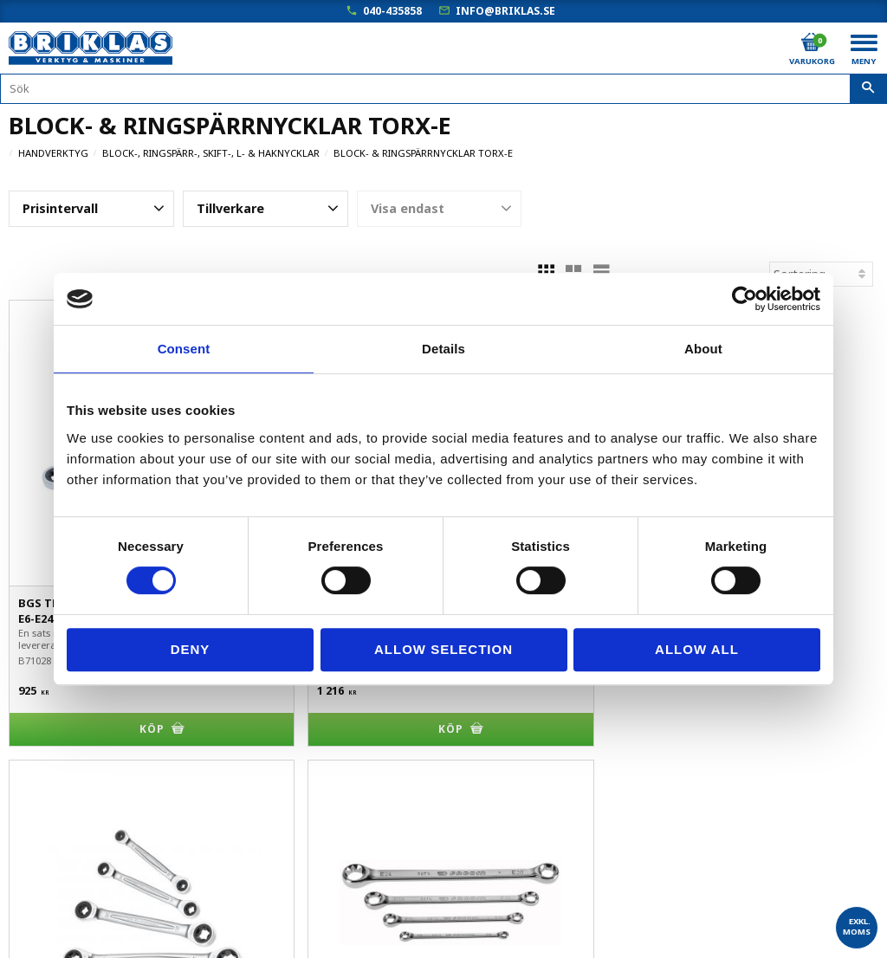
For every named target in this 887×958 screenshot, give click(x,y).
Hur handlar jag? (54, 851)
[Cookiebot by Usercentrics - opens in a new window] (744, 299)
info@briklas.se (505, 10)
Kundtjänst (40, 802)
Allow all (697, 649)
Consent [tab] (184, 348)
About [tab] (703, 348)
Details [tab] (443, 348)
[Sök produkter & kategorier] (443, 89)
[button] (91, 209)
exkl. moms (857, 926)
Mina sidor (38, 754)
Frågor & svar (47, 875)
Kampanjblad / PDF (63, 924)
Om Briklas (39, 899)
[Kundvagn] (810, 42)
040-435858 (392, 10)
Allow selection (443, 649)
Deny (190, 649)
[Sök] (868, 89)
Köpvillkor (36, 778)
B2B (21, 827)
